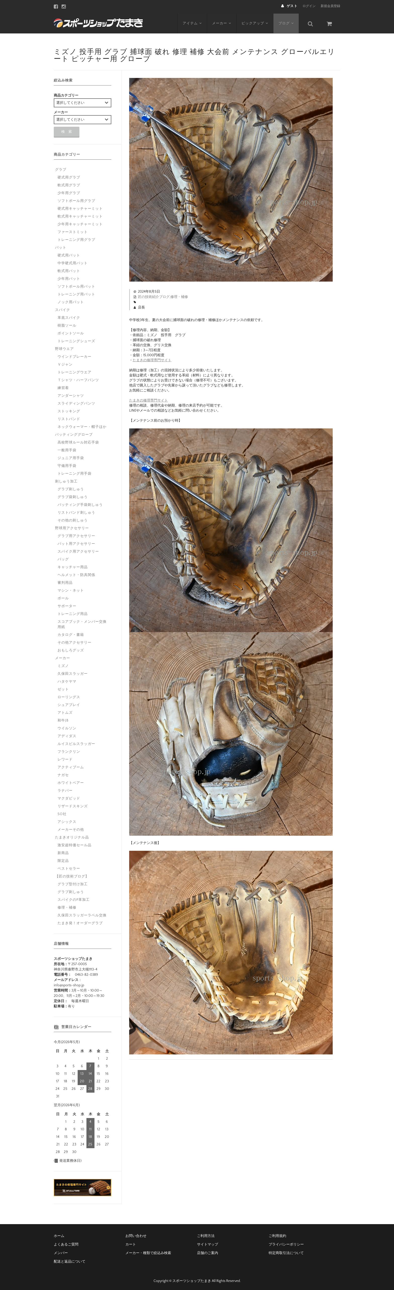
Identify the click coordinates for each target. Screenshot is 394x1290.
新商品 (63, 852)
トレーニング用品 (73, 613)
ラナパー (65, 789)
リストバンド (69, 418)
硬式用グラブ (69, 176)
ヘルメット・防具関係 (76, 574)
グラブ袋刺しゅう (73, 496)
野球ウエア (64, 348)
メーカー (222, 22)
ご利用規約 (277, 1235)
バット (60, 246)
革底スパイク (69, 317)
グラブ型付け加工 (73, 883)
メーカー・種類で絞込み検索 (148, 1252)
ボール (63, 597)
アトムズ (65, 711)
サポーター (67, 605)
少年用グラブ (69, 192)
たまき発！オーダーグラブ (80, 922)
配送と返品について (69, 1260)
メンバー (61, 1252)
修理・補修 (179, 296)
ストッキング (69, 410)
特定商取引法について (286, 1252)
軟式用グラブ (69, 184)
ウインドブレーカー (74, 355)
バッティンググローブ (74, 433)
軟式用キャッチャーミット (80, 215)
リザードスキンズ (73, 805)
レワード (65, 758)
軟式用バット (69, 270)
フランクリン (69, 750)
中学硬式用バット (73, 262)
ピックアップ (255, 22)
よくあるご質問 (66, 1243)
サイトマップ (207, 1243)
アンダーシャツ (71, 394)
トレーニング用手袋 (74, 472)
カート (130, 1243)
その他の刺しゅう (73, 519)
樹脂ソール (67, 324)
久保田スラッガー (73, 673)
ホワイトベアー (71, 782)
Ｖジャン (65, 363)
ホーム (59, 1235)
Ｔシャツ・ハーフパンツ (78, 379)
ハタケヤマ (67, 680)
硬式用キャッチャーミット (80, 207)
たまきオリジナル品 (72, 836)
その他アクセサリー (74, 641)
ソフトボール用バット (76, 285)
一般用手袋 (67, 449)
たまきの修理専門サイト (152, 359)
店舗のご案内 (207, 1252)
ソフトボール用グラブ (76, 200)
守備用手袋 (67, 465)
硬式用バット (69, 254)
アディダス (67, 735)
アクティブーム (71, 766)
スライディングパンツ (76, 402)
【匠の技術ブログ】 (72, 875)
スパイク (62, 309)
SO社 (62, 813)
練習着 (63, 387)
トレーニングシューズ (76, 340)
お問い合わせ (135, 1235)
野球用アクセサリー (72, 527)
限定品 (63, 860)
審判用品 (65, 582)
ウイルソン (67, 727)
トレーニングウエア (74, 371)
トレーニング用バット (76, 293)
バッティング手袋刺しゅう (80, 504)
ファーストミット (73, 231)
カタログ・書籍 (71, 634)
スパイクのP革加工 (74, 899)
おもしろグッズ (71, 649)
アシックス (67, 821)
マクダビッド (69, 797)
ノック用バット (71, 301)
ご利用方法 (206, 1235)
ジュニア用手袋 (71, 457)
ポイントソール (71, 332)
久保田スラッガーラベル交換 (82, 914)
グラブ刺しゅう (71, 488)
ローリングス (69, 696)
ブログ (287, 22)
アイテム (192, 22)
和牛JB (63, 719)
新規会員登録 (330, 6)
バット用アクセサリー (76, 543)
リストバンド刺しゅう (76, 511)
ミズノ (63, 665)
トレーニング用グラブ (76, 239)
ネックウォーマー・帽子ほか (82, 426)
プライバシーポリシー (286, 1243)
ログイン (309, 6)
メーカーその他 (71, 828)
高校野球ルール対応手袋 (78, 441)
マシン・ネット (71, 589)
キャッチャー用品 (73, 566)
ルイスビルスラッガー (76, 743)
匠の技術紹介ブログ (154, 296)
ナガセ (63, 774)
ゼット (63, 688)
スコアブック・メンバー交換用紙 (82, 623)
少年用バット (69, 278)
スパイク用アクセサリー (78, 550)
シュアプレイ (69, 704)
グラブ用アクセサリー (76, 535)
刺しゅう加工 (66, 480)
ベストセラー (69, 867)
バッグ (63, 558)
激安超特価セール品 (74, 844)
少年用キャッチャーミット (80, 223)
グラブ (60, 168)
